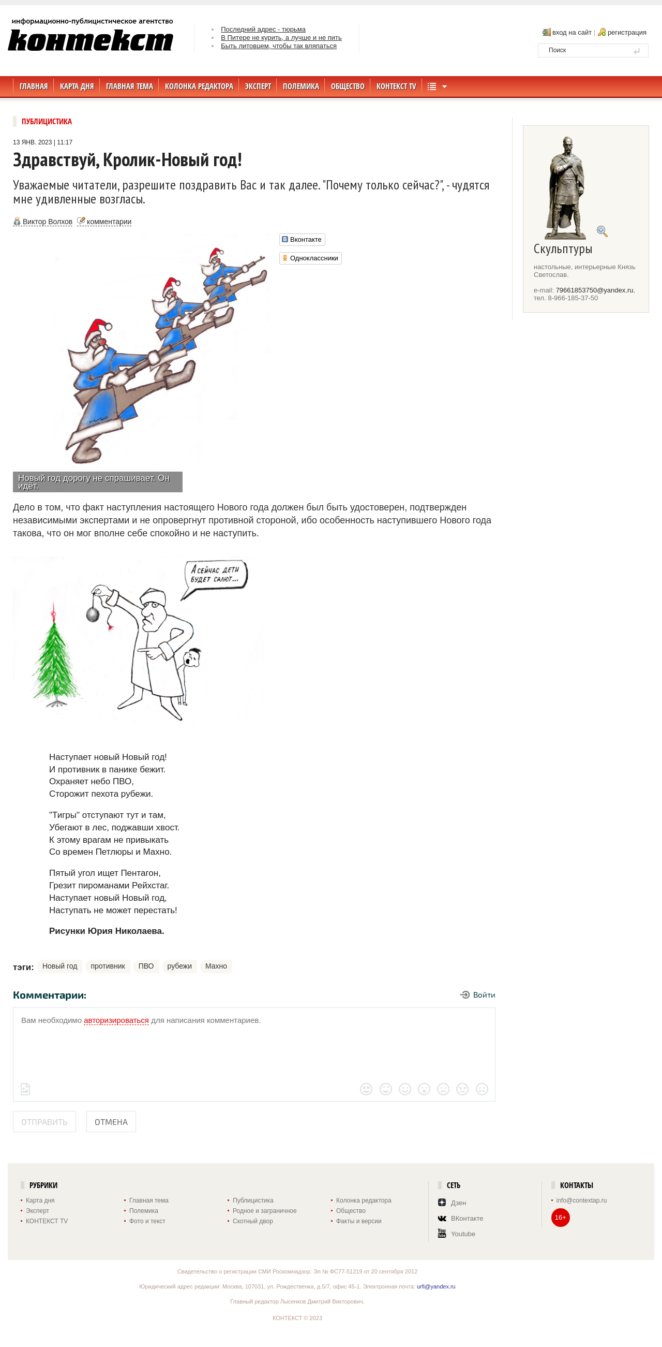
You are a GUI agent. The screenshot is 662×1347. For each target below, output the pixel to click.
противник (108, 966)
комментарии (109, 221)
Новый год (60, 966)
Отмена (111, 1121)
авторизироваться (116, 1020)
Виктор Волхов (47, 221)
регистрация (627, 32)
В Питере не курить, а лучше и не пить (281, 37)
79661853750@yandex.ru (595, 290)
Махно (216, 966)
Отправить (44, 1121)
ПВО (146, 966)
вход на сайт (572, 32)
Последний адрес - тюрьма (263, 29)
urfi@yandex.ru (436, 1286)
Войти (484, 994)
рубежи (180, 966)
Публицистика (47, 121)
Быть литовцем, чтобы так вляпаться (279, 46)
